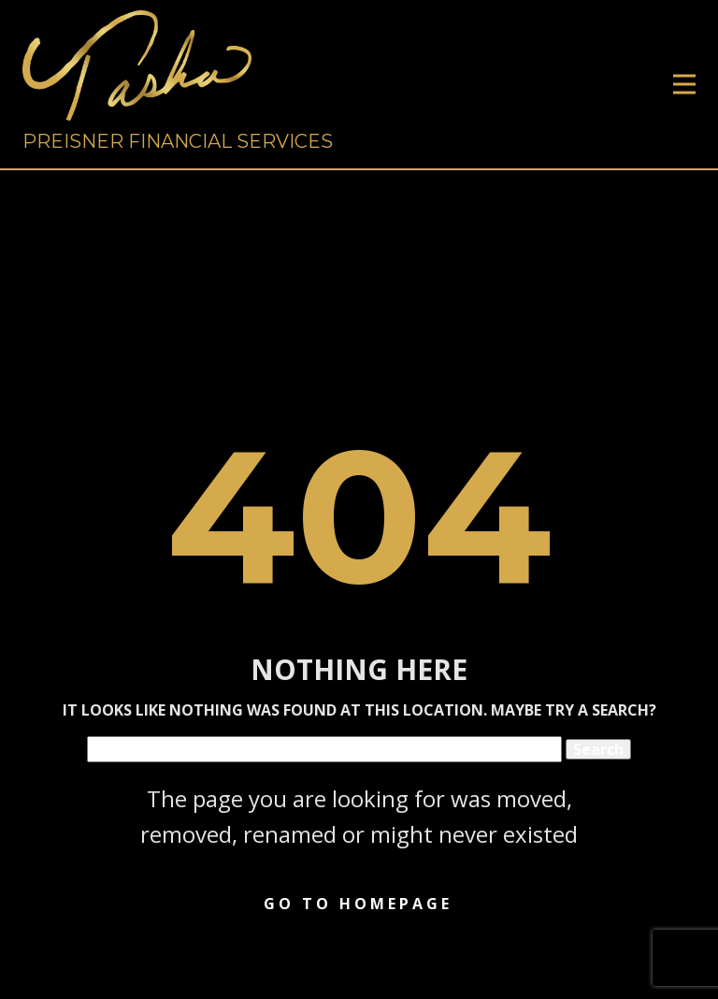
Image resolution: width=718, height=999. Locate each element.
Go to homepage (358, 903)
